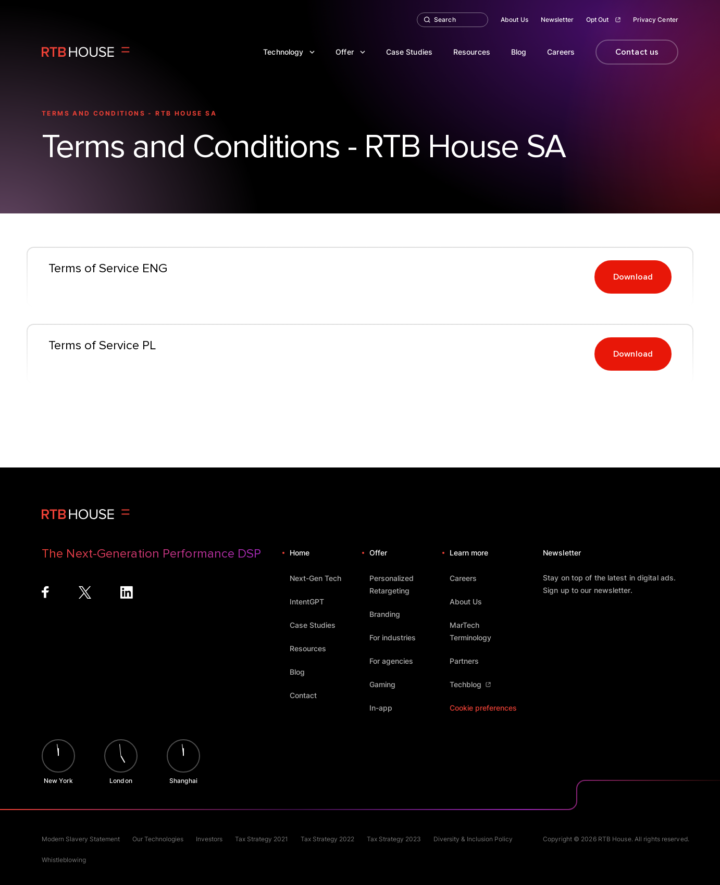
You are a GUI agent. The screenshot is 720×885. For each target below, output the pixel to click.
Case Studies (409, 51)
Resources (471, 51)
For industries (397, 637)
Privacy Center (655, 19)
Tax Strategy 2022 (327, 839)
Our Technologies (157, 839)
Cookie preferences (483, 707)
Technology (289, 51)
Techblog (470, 684)
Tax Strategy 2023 (394, 839)
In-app (385, 707)
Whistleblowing (64, 860)
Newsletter (557, 19)
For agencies (396, 660)
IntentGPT (312, 601)
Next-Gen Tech (320, 578)
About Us (514, 19)
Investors (209, 839)
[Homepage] (86, 52)
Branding (389, 614)
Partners (469, 660)
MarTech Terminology (486, 631)
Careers (561, 51)
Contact (308, 695)
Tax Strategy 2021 (261, 839)
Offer (350, 51)
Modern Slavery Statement (81, 839)
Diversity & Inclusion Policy (473, 839)
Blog (518, 51)
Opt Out (603, 19)
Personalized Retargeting (405, 584)
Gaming (387, 684)
